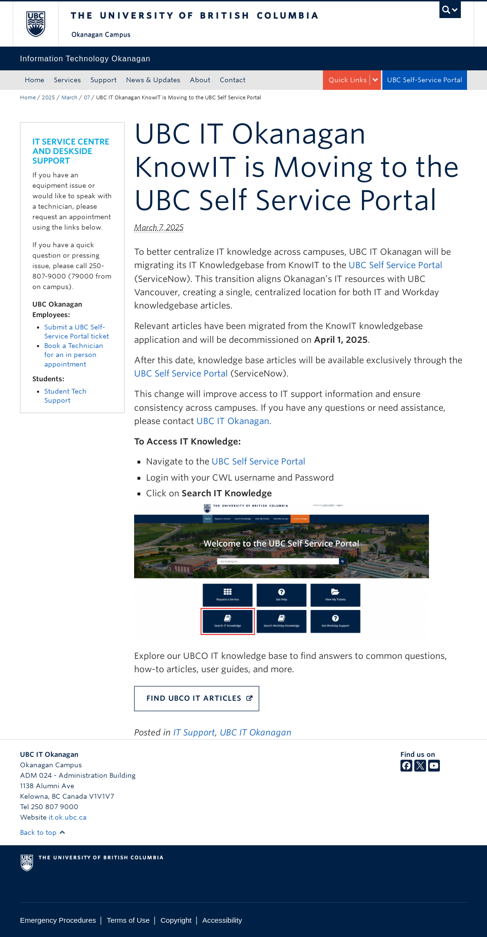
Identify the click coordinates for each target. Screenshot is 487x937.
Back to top (43, 832)
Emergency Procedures (58, 920)
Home (34, 80)
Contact (232, 80)
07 (87, 97)
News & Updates (153, 80)
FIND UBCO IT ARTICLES (194, 698)
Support (103, 80)
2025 (48, 97)
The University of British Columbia (42, 24)
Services (67, 80)
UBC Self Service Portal (395, 265)
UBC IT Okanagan (232, 421)
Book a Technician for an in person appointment (73, 355)
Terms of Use (128, 920)
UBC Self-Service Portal (424, 80)
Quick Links (348, 80)
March (69, 97)
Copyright (175, 920)
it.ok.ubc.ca (68, 817)
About (200, 80)
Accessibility (222, 920)
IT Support (194, 732)
